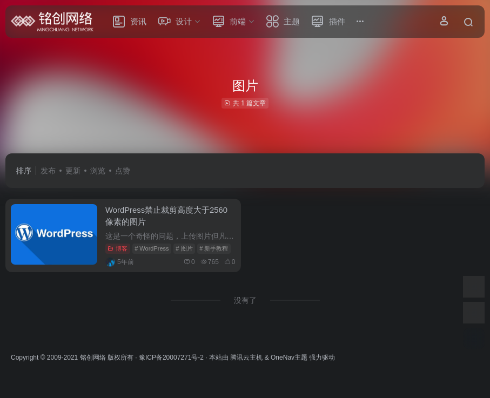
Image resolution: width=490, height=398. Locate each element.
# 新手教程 (213, 247)
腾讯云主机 (246, 356)
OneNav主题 (289, 356)
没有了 (245, 299)
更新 (72, 170)
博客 (117, 247)
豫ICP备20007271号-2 (171, 356)
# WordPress (152, 247)
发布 (48, 170)
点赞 (122, 170)
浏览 (97, 170)
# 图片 (184, 247)
